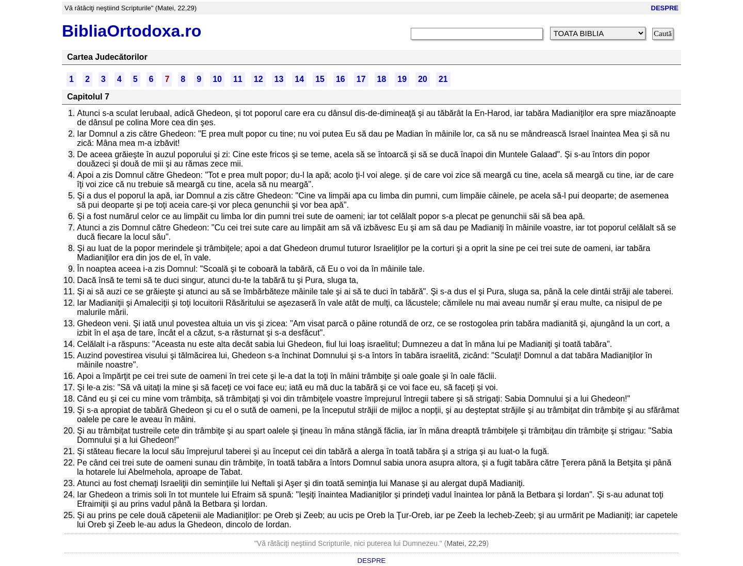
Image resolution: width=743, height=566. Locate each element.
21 (443, 79)
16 (340, 79)
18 (381, 79)
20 (422, 79)
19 (402, 79)
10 (217, 79)
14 (299, 79)
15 (320, 79)
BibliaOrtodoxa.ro (131, 31)
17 (361, 79)
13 (279, 79)
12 (258, 79)
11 (238, 79)
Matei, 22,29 (466, 543)
